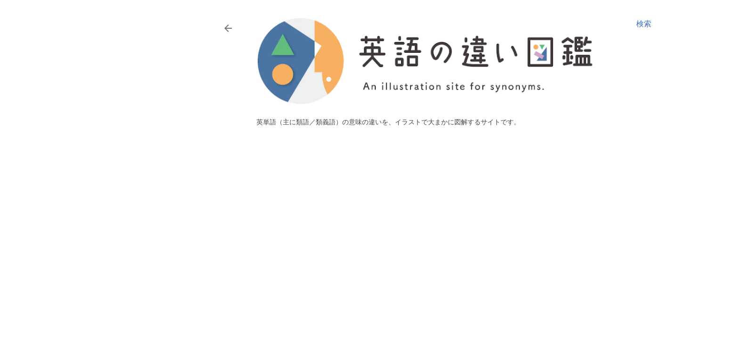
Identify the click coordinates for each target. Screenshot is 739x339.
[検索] (643, 24)
